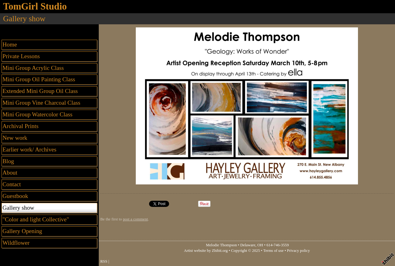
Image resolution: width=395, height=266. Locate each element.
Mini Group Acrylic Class (33, 68)
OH (260, 245)
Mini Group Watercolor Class (37, 114)
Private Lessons (21, 56)
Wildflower (16, 243)
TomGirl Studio (35, 6)
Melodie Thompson (221, 245)
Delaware (248, 245)
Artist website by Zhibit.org (206, 250)
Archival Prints (20, 126)
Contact (11, 184)
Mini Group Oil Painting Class (38, 79)
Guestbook (15, 196)
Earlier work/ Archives (29, 149)
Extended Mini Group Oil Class (40, 91)
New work (14, 138)
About (9, 172)
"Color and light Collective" (35, 219)
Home (9, 44)
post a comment (135, 219)
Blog (8, 161)
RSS (103, 261)
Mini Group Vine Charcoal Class (41, 102)
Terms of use (273, 250)
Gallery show (18, 207)
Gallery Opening (22, 231)
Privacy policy (298, 250)
